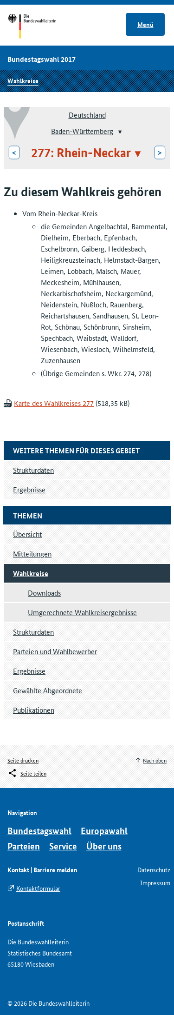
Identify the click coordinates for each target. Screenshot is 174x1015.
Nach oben (155, 760)
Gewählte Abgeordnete (47, 690)
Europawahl (104, 830)
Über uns (104, 846)
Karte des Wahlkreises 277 (54, 403)
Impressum (155, 882)
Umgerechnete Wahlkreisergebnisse (82, 612)
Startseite (40, 27)
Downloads (44, 592)
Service (63, 846)
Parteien (23, 846)
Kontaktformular (38, 888)
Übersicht (27, 534)
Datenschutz (153, 869)
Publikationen (33, 710)
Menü (145, 24)
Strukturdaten (33, 632)
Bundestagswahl (39, 830)
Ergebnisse (29, 671)
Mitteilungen (32, 553)
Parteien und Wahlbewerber (55, 651)
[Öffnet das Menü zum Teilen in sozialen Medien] (26, 773)
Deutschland (87, 114)
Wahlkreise (23, 80)
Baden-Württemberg (82, 130)
